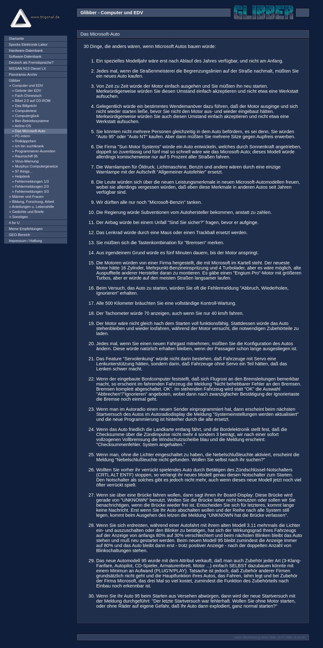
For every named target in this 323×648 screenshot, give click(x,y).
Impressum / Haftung (25, 241)
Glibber (15, 80)
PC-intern (22, 136)
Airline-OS (23, 126)
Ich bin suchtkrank (29, 146)
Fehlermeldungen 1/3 (32, 181)
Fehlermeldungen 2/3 (32, 186)
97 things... (23, 171)
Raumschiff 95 (26, 156)
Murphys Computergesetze (36, 166)
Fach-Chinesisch (28, 95)
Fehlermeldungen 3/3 (32, 191)
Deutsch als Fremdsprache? (31, 62)
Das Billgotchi (26, 106)
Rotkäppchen (25, 141)
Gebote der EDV (28, 90)
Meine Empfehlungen (26, 229)
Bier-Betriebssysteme (32, 121)
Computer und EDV (27, 85)
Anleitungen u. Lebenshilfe (33, 207)
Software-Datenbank (25, 56)
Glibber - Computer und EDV (111, 12)
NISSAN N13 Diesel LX (27, 68)
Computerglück (27, 116)
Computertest (25, 111)
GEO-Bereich (19, 235)
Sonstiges (20, 217)
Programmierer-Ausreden (35, 151)
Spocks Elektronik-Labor (28, 44)
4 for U (14, 223)
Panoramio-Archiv (23, 74)
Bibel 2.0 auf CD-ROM (32, 101)
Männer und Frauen (28, 196)
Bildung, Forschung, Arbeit (33, 201)
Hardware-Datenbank (26, 50)
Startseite (16, 38)
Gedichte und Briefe (28, 212)
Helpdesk (22, 176)
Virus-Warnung (26, 161)
